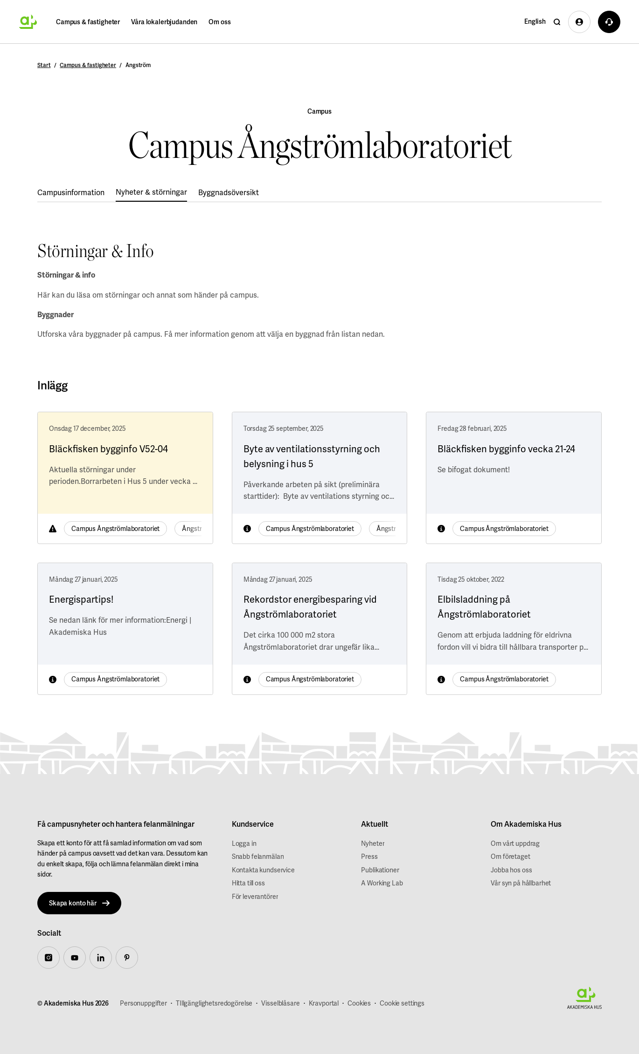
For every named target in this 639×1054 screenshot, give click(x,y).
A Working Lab (382, 883)
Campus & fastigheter (88, 22)
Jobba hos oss (511, 870)
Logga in (244, 843)
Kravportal (324, 1003)
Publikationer (380, 870)
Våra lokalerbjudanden (164, 22)
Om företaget (510, 856)
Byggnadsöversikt (228, 192)
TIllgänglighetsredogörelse (214, 1003)
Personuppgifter (143, 1003)
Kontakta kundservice (263, 870)
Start (43, 65)
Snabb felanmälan (258, 856)
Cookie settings (402, 1003)
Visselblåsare (280, 1003)
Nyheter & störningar (151, 192)
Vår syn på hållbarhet (521, 883)
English (535, 21)
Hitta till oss (248, 883)
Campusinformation (70, 192)
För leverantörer (255, 896)
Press (369, 856)
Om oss (219, 22)
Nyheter (372, 843)
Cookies (359, 1003)
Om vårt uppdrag (515, 843)
